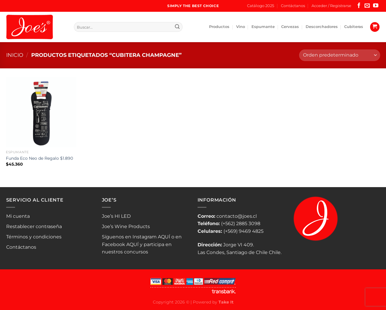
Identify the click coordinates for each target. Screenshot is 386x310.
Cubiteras (353, 26)
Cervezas (290, 26)
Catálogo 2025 (260, 6)
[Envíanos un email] (367, 6)
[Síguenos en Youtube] (375, 6)
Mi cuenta (18, 216)
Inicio (14, 55)
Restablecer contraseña (34, 226)
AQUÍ (164, 237)
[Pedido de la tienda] (339, 55)
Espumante (263, 26)
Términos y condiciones (34, 237)
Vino (240, 26)
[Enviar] (177, 27)
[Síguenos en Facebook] (359, 6)
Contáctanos (293, 6)
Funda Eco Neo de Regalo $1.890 (39, 158)
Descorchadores (322, 26)
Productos (219, 26)
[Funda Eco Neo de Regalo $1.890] (41, 112)
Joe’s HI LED (116, 216)
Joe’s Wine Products (126, 226)
